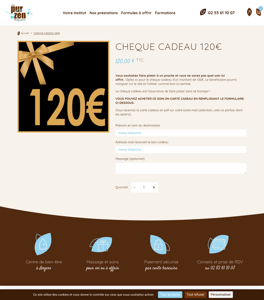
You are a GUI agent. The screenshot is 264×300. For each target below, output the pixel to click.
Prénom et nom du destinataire (138, 125)
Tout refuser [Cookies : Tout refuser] (195, 294)
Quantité (122, 187)
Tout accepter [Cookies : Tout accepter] (170, 294)
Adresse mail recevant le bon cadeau (142, 142)
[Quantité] (144, 187)
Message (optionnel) (130, 159)
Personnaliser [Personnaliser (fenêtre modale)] (221, 294)
